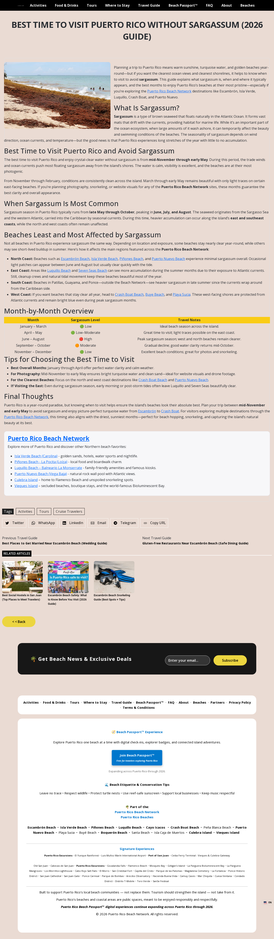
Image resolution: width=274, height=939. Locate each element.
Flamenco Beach (137, 865)
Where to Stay (117, 5)
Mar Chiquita (205, 876)
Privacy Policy (240, 702)
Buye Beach (154, 294)
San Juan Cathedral (50, 876)
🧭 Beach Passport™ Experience (137, 732)
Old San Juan (41, 865)
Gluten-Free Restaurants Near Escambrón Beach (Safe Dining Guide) (195, 543)
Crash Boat (170, 411)
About (226, 5)
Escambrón (147, 411)
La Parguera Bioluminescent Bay (205, 865)
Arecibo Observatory (138, 876)
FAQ (209, 5)
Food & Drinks (66, 5)
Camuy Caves (187, 876)
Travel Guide (149, 5)
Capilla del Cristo (144, 870)
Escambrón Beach (75, 258)
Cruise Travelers (69, 511)
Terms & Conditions (139, 707)
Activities (38, 5)
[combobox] (267, 902)
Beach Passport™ (183, 5)
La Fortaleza (219, 870)
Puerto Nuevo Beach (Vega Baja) (41, 473)
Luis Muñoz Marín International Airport (123, 855)
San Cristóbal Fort (122, 870)
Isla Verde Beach (104, 258)
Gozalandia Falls (116, 865)
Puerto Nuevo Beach (168, 258)
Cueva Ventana (223, 876)
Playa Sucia (181, 294)
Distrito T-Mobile (124, 881)
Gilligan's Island (176, 865)
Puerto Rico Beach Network (169, 91)
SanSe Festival (161, 881)
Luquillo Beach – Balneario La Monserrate (48, 467)
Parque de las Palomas (169, 870)
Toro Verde (143, 881)
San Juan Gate (72, 876)
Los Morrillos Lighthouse (58, 870)
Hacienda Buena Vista (165, 876)
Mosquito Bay (157, 865)
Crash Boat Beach (129, 294)
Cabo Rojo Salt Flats (86, 870)
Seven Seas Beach (92, 270)
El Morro (104, 870)
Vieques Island (26, 485)
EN (268, 902)
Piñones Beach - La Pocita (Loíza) (41, 461)
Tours (92, 5)
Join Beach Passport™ (137, 757)
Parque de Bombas (113, 876)
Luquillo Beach (59, 270)
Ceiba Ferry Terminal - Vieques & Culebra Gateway (200, 855)
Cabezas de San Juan (62, 865)
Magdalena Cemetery (197, 870)
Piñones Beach (131, 258)
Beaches (247, 5)
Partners (218, 702)
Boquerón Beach (114, 832)
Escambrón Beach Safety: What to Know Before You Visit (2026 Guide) (67, 599)
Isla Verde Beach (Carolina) (36, 456)
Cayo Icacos (155, 827)
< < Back (18, 621)
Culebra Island (26, 479)
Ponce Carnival (90, 876)
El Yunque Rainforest (87, 855)
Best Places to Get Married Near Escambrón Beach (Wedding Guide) (54, 543)
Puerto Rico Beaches (137, 817)
